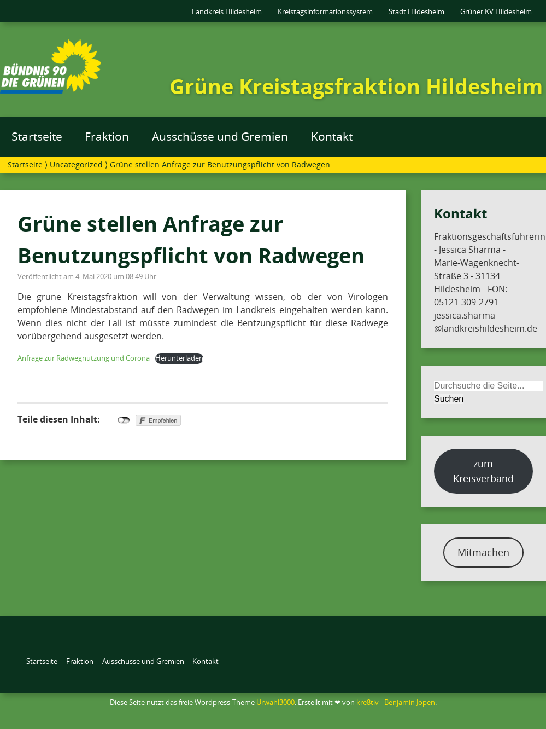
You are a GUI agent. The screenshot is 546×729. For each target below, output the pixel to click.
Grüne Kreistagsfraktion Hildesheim (356, 86)
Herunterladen (179, 358)
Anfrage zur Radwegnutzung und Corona (83, 358)
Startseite (36, 136)
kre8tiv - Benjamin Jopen (395, 702)
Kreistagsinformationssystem (325, 11)
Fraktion (107, 136)
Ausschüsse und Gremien (220, 136)
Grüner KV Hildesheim (496, 11)
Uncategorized (76, 164)
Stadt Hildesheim (416, 11)
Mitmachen (483, 552)
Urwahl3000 (275, 702)
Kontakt (332, 136)
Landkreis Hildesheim (227, 11)
